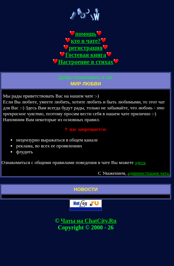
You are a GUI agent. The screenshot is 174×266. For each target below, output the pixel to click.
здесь (140, 162)
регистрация (85, 48)
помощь (86, 34)
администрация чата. (149, 173)
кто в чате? (85, 41)
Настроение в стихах (86, 62)
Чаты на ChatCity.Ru (89, 221)
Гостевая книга (85, 55)
